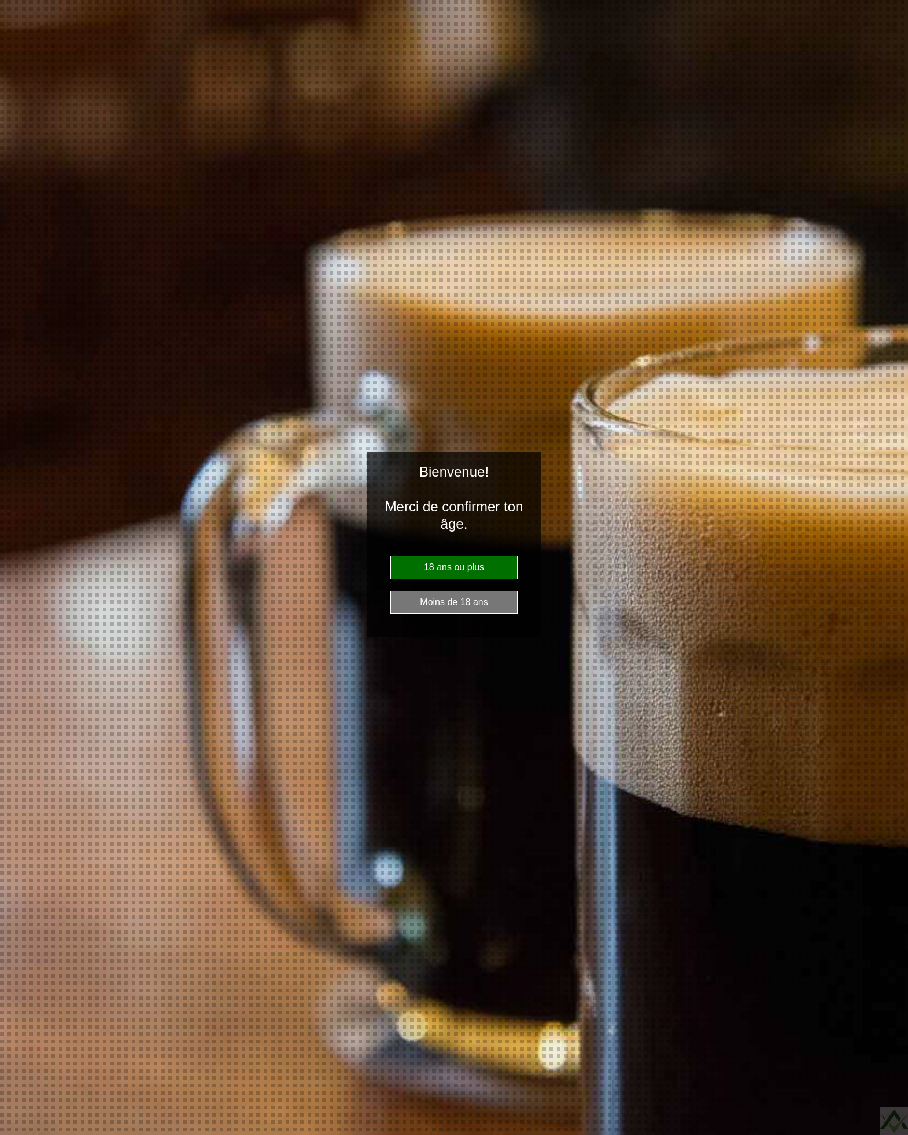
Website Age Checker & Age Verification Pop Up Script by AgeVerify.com (894, 1121)
